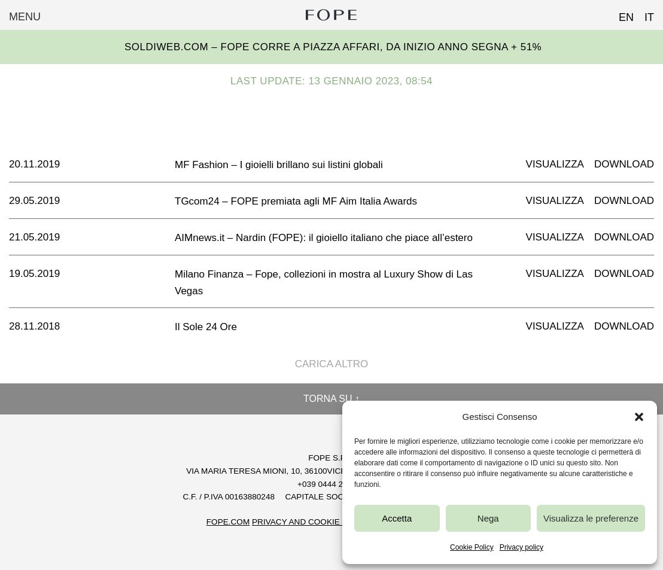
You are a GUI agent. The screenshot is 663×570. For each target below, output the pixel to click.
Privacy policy (521, 547)
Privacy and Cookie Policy (312, 521)
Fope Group (331, 15)
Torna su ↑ (331, 399)
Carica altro (332, 364)
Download (624, 164)
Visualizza (555, 164)
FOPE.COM (228, 521)
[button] (639, 417)
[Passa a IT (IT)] (644, 14)
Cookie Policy (472, 547)
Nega (488, 518)
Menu (25, 17)
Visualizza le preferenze (590, 518)
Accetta (397, 518)
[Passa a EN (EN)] (621, 14)
